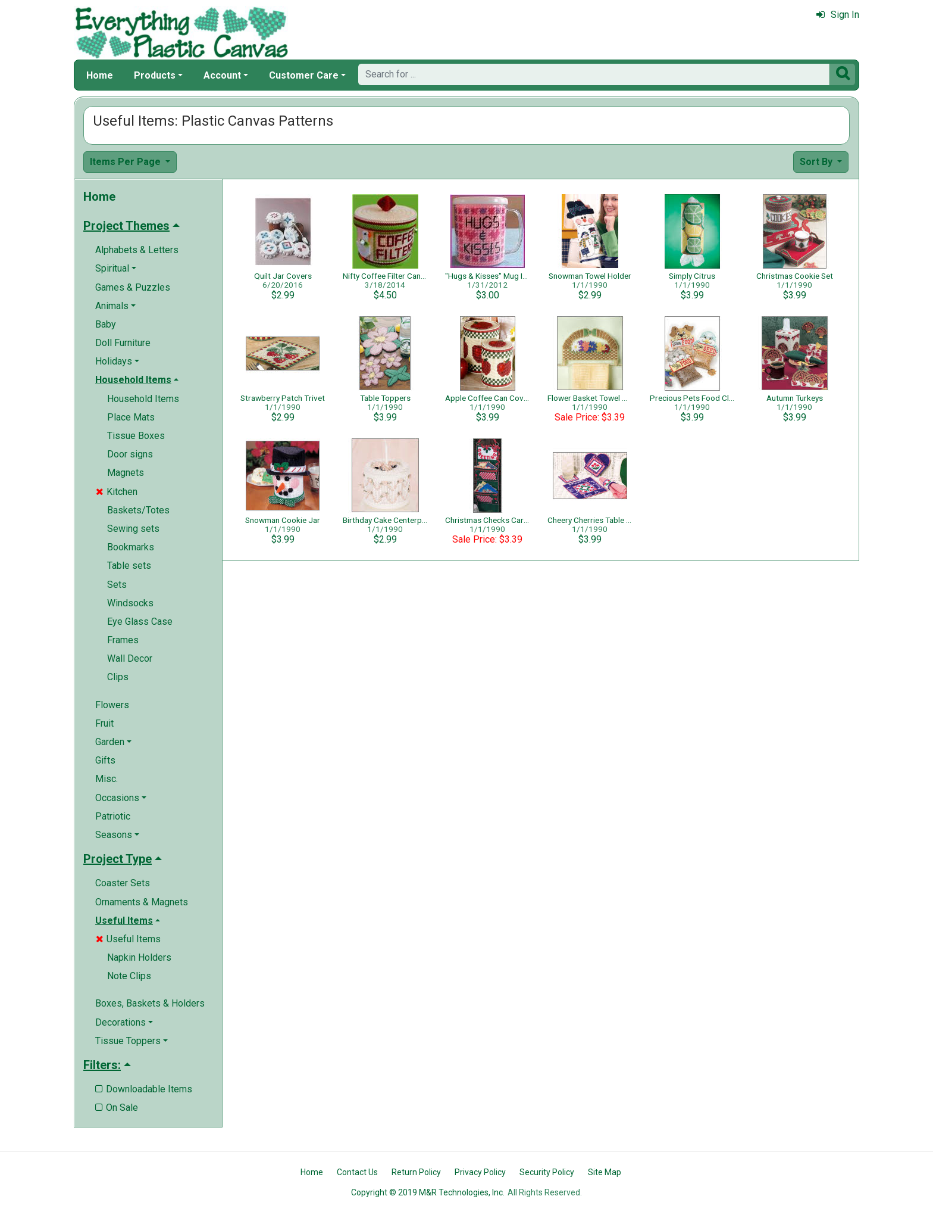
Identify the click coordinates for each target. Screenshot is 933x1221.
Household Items (143, 398)
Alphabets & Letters (137, 250)
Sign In (837, 14)
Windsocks (130, 603)
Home (99, 75)
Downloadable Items (143, 1089)
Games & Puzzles (132, 287)
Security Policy (546, 1172)
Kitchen (116, 491)
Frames (123, 640)
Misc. (106, 778)
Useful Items (128, 939)
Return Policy (416, 1172)
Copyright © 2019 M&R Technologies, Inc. (428, 1192)
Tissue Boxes (136, 435)
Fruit (104, 723)
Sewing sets (133, 528)
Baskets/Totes (138, 510)
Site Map (604, 1172)
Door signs (130, 454)
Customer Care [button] (304, 75)
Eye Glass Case (140, 621)
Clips (118, 677)
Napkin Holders (139, 957)
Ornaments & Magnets (141, 902)
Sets (117, 584)
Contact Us (357, 1172)
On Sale (116, 1107)
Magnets (125, 472)
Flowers (112, 705)
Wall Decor (129, 658)
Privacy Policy (480, 1172)
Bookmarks (130, 547)
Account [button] (222, 75)
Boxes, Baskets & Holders (150, 1003)
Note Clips (129, 976)
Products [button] (155, 75)
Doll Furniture (123, 342)
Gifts (105, 760)
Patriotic (112, 816)
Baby (105, 324)
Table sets (129, 565)
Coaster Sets (122, 883)
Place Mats (131, 417)
